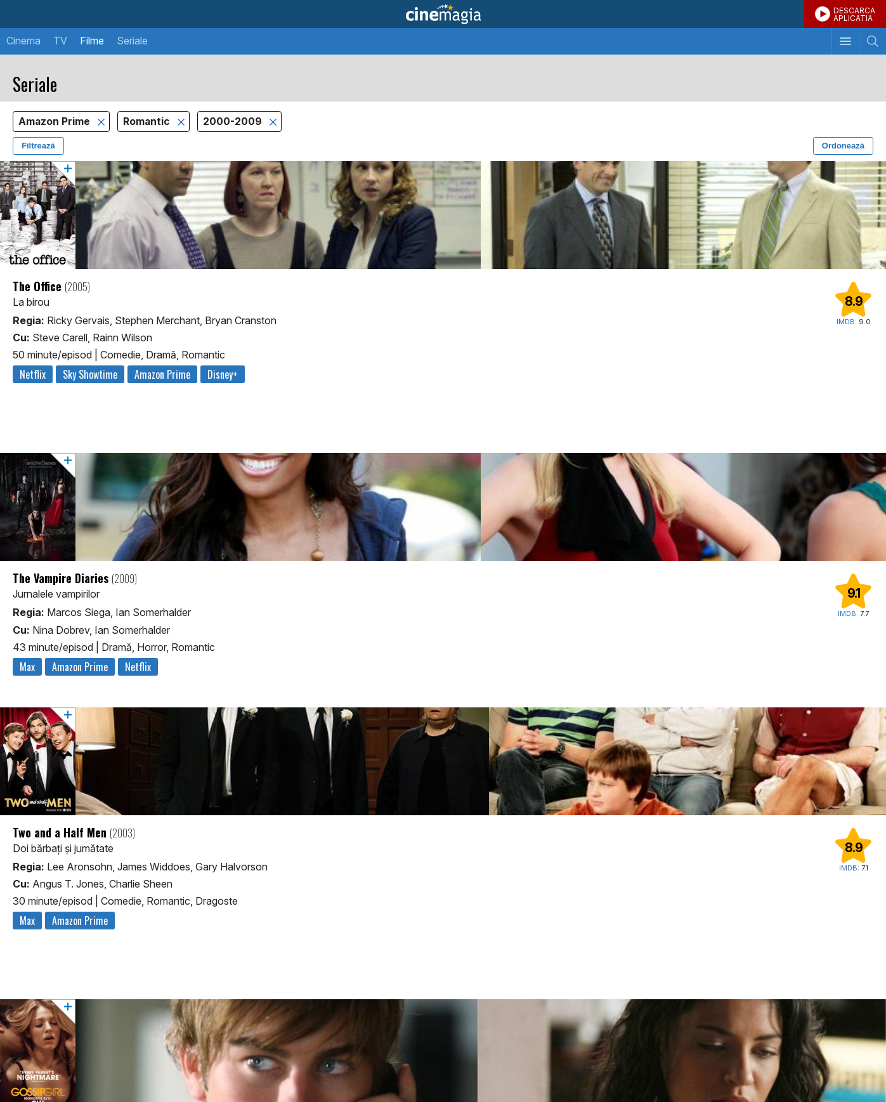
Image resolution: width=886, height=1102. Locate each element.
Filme (92, 40)
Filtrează (38, 145)
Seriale (132, 40)
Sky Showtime (90, 374)
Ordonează (843, 145)
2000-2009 (233, 121)
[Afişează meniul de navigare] (845, 41)
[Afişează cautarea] (872, 41)
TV (60, 40)
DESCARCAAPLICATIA (854, 14)
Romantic (148, 121)
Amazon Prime (55, 121)
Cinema (23, 40)
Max (27, 666)
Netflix (33, 374)
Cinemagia (443, 14)
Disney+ (222, 374)
